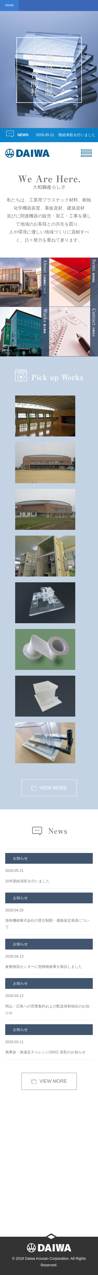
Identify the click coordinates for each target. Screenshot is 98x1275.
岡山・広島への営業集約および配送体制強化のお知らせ (49, 996)
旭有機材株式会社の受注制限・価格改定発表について (49, 911)
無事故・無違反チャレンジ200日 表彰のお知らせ (49, 1039)
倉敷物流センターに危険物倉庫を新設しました (49, 954)
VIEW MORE (49, 788)
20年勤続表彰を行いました (75, 135)
